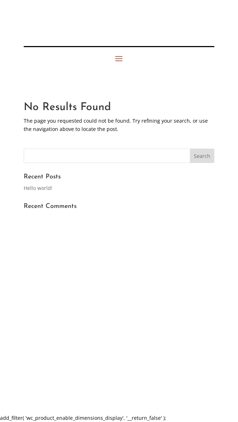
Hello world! (38, 188)
